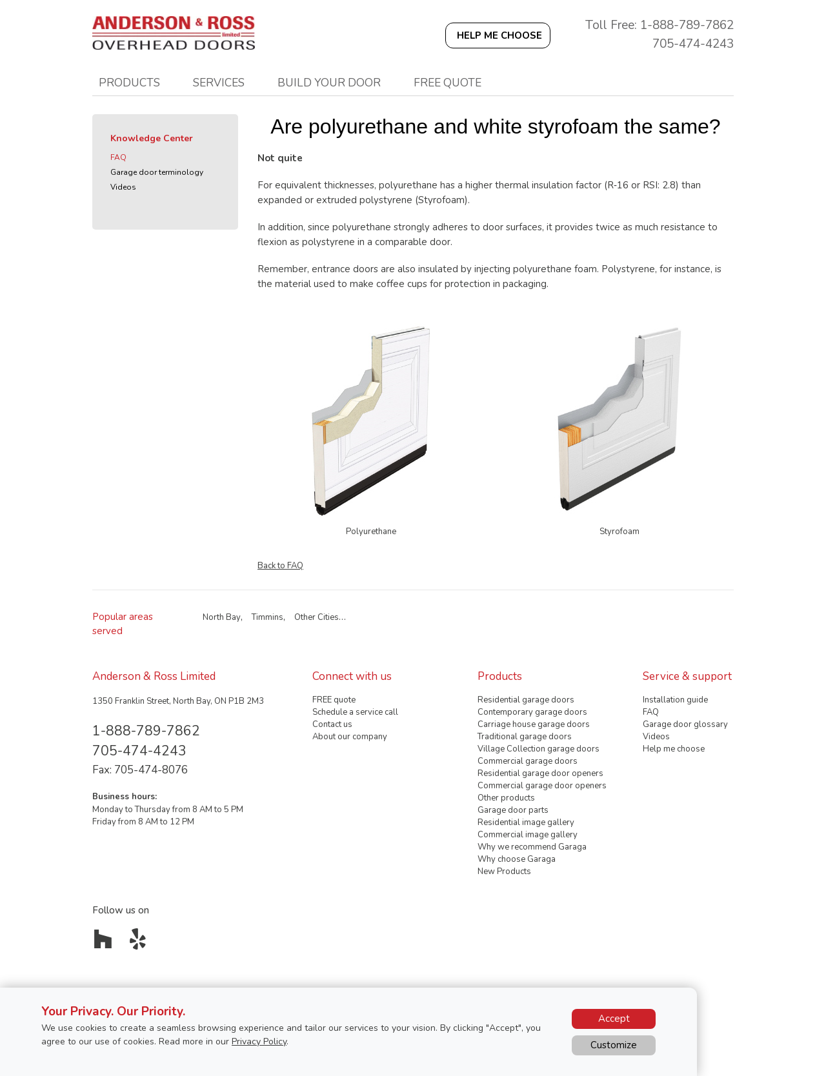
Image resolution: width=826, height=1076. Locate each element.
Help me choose (674, 749)
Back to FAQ (280, 566)
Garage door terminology (156, 172)
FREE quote (334, 700)
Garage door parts (513, 810)
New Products (504, 871)
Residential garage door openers (540, 773)
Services (219, 82)
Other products (506, 798)
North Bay (222, 617)
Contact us (332, 724)
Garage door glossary (685, 724)
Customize (613, 1045)
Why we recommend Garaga (532, 847)
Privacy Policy (259, 1041)
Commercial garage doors (528, 761)
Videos (123, 187)
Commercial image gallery (528, 835)
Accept (614, 1018)
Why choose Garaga (517, 859)
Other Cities (316, 617)
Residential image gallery (526, 822)
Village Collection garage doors (538, 749)
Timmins (267, 617)
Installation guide (675, 700)
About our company (349, 736)
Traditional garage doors (525, 736)
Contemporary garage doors (532, 712)
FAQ (118, 157)
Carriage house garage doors (534, 724)
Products (129, 82)
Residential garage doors (526, 700)
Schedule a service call (355, 712)
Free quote (447, 82)
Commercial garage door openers (542, 786)
